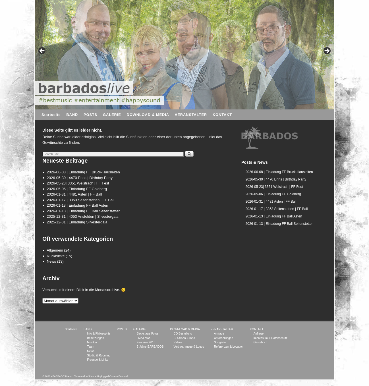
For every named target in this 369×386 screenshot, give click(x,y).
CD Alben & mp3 (184, 338)
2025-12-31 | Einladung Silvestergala (77, 222)
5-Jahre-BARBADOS (150, 346)
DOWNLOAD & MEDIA (148, 115)
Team (90, 346)
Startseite (51, 115)
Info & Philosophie (98, 333)
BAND (72, 115)
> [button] (326, 51)
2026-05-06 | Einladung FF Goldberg (77, 189)
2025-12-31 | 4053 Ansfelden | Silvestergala (83, 216)
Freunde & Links (97, 359)
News (51, 261)
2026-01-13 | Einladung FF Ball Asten (77, 205)
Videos (178, 342)
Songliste (220, 342)
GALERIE (112, 115)
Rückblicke (56, 256)
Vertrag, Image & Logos (189, 346)
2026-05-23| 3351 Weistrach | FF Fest (78, 183)
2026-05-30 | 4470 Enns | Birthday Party (80, 178)
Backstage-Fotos (147, 333)
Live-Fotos (143, 338)
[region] (269, 138)
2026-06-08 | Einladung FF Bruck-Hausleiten (83, 172)
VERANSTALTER (191, 115)
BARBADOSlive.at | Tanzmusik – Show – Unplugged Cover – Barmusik (91, 376)
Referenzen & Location (229, 346)
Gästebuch (260, 342)
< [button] (42, 51)
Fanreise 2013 (146, 342)
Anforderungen (223, 338)
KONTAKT (222, 115)
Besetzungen (95, 338)
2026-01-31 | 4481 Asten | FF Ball (74, 194)
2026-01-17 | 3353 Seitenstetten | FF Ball (80, 200)
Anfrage (219, 333)
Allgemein (55, 250)
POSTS (90, 115)
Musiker (92, 342)
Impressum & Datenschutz (270, 338)
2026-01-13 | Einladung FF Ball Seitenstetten (84, 211)
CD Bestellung (183, 333)
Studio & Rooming (98, 355)
